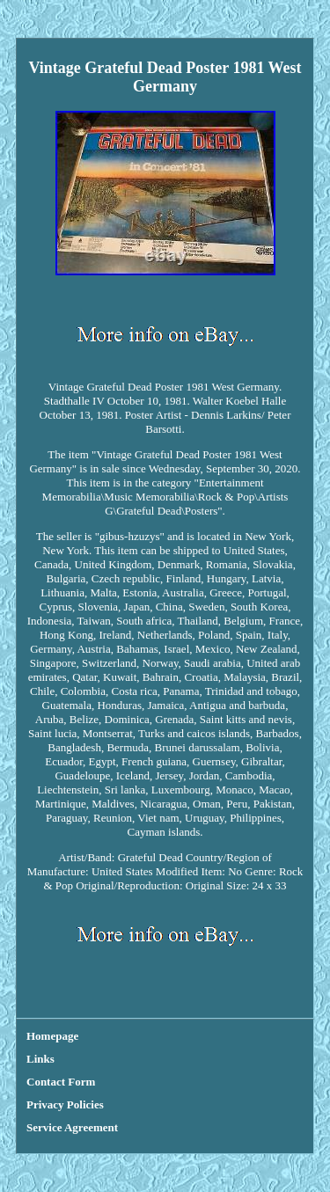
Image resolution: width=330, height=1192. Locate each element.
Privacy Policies (65, 1104)
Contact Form (60, 1081)
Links (40, 1058)
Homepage (52, 1035)
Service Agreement (72, 1127)
